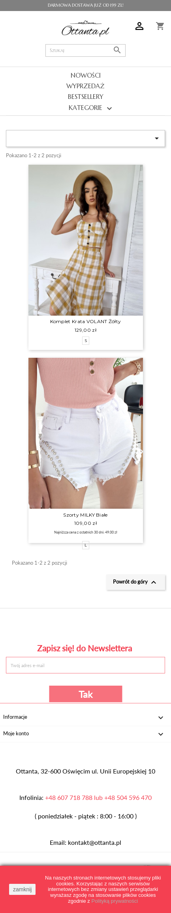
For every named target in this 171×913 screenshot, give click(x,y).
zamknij (22, 889)
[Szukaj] (85, 50)
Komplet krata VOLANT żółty (85, 321)
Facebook (37, 625)
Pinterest (85, 625)
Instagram (134, 625)
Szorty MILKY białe (85, 515)
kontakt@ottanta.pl (94, 842)
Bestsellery (85, 96)
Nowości (86, 75)
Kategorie (85, 108)
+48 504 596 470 (128, 797)
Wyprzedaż (85, 86)
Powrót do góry (135, 582)
